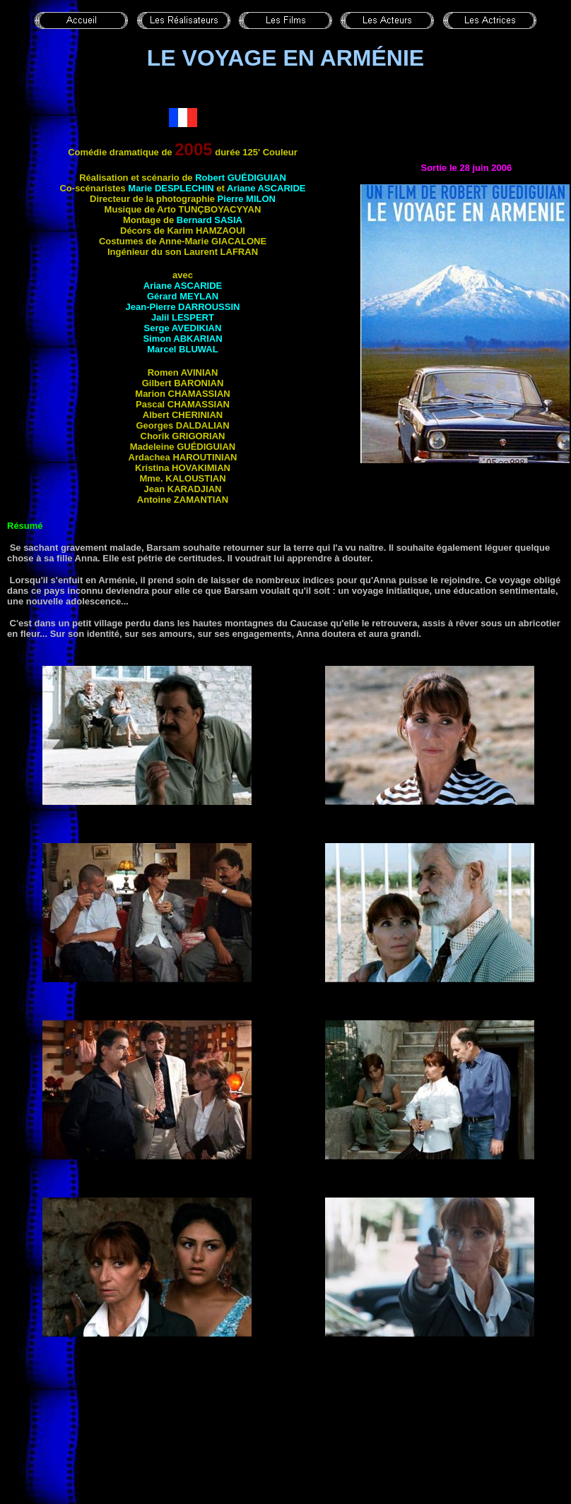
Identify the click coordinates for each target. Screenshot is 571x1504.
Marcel (182, 349)
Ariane (266, 188)
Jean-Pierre (183, 307)
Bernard (209, 220)
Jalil (182, 317)
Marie (170, 188)
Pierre (247, 198)
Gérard (182, 296)
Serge (183, 328)
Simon (182, 338)
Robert (240, 177)
